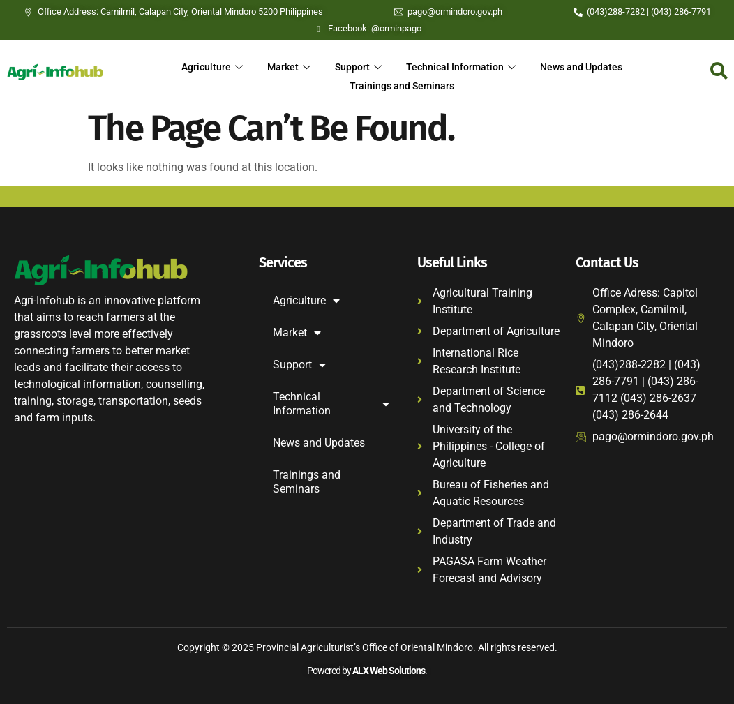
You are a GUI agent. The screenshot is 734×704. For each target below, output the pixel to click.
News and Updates (585, 66)
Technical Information (462, 66)
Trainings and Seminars (401, 83)
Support (357, 66)
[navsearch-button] (719, 72)
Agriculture (207, 66)
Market (286, 66)
